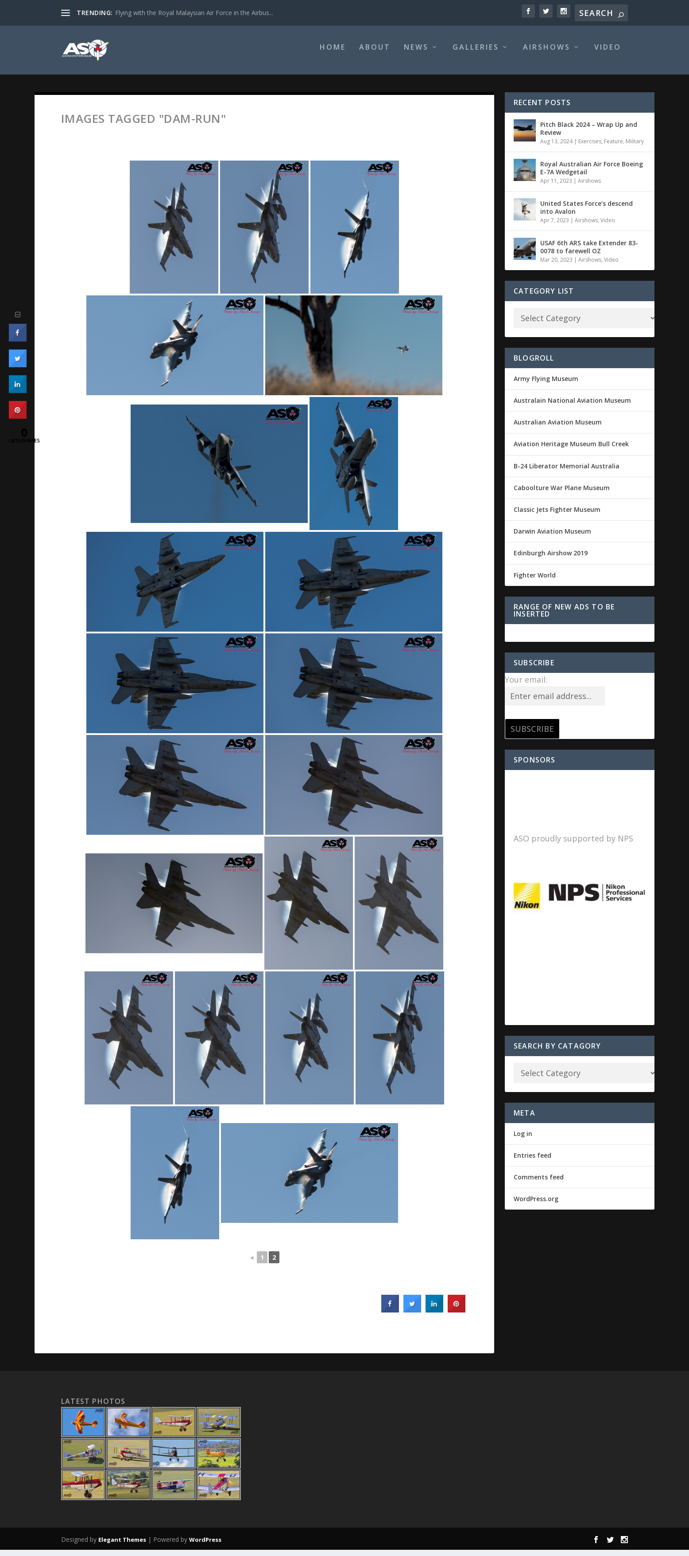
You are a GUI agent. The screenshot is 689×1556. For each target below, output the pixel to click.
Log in (523, 1140)
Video (607, 54)
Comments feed (539, 1183)
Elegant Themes (122, 1546)
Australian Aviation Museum (558, 428)
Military (635, 147)
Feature (613, 147)
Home (333, 54)
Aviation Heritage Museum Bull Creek (571, 450)
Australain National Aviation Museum (572, 406)
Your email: (526, 685)
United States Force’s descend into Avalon (586, 213)
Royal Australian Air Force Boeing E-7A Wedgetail (591, 174)
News (416, 54)
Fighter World (535, 581)
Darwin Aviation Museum (552, 537)
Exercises (589, 147)
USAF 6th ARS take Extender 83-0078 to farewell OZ (589, 253)
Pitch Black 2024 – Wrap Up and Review (588, 134)
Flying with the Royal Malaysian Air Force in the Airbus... (194, 12)
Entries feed (532, 1161)
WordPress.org (536, 1205)
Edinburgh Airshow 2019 (551, 559)
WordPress (205, 1546)
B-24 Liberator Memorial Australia (566, 472)
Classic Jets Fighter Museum (557, 515)
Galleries (476, 54)
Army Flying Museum (546, 385)
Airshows (546, 54)
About (375, 54)
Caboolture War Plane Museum (562, 494)
